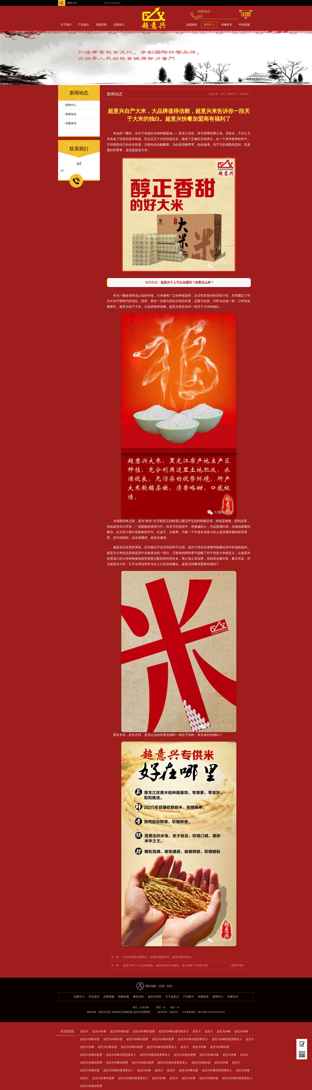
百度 (161, 986)
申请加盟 (244, 24)
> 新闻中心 (69, 105)
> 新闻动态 (69, 114)
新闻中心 (209, 24)
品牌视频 (108, 996)
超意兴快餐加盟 (193, 564)
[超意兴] (173, 1012)
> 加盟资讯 (69, 123)
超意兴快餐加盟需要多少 (174, 1031)
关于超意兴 (172, 996)
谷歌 (169, 986)
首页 (222, 94)
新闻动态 (244, 94)
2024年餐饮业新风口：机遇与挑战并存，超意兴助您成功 (157, 957)
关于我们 (66, 24)
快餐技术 (226, 24)
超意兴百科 (154, 996)
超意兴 (174, 306)
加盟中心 (79, 996)
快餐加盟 (123, 996)
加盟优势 (101, 24)
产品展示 (83, 24)
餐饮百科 (138, 996)
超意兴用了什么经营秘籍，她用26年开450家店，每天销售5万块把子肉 (165, 965)
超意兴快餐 (99, 1031)
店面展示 (118, 24)
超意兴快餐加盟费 (144, 1031)
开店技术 (94, 996)
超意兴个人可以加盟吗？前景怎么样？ (187, 282)
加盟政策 (191, 24)
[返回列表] (237, 965)
